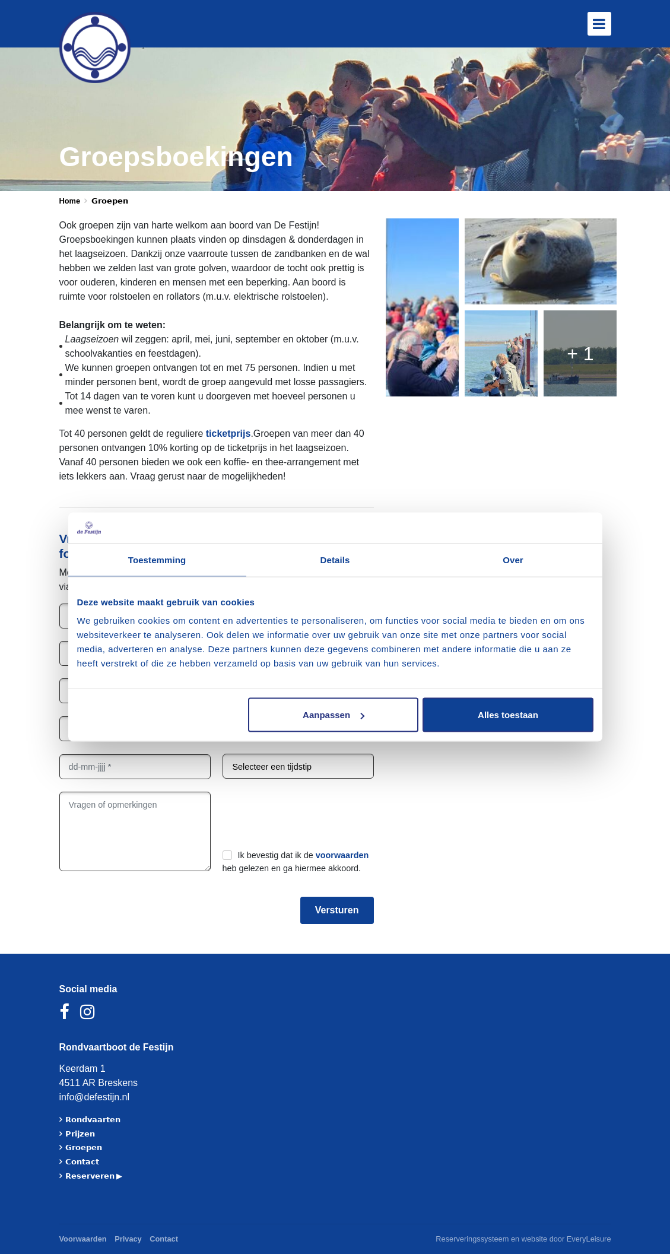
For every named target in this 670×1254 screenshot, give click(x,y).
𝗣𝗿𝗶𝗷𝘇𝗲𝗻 (80, 1133)
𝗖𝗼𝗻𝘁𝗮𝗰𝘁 (82, 1161)
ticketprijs (228, 433)
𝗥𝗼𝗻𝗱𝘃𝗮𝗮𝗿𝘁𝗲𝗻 (92, 1119)
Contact (164, 1238)
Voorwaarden (83, 1238)
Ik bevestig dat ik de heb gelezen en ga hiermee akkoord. (296, 861)
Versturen (337, 910)
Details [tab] (335, 559)
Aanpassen (333, 715)
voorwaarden (342, 855)
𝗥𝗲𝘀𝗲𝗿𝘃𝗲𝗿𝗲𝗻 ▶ (94, 1176)
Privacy (128, 1238)
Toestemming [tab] (157, 559)
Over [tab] (513, 559)
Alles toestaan (508, 715)
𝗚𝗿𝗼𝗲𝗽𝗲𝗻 (83, 1147)
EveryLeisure (589, 1238)
